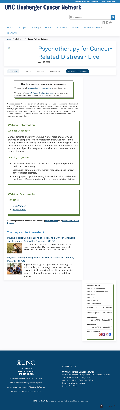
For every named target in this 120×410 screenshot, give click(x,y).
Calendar (62, 27)
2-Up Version (19, 206)
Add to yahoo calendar (103, 334)
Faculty (40, 71)
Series (48, 27)
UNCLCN (12, 33)
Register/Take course (77, 71)
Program (27, 71)
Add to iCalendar (106, 334)
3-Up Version (19, 209)
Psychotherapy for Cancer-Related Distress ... (30, 39)
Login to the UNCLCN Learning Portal (90, 1)
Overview (13, 71)
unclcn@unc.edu (77, 383)
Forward (110, 22)
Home (10, 27)
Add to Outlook (110, 334)
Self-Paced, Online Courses (40, 93)
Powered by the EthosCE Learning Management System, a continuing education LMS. (108, 406)
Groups (22, 27)
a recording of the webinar (39, 88)
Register (112, 1)
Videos (75, 27)
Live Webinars (51, 221)
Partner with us (92, 27)
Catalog (35, 27)
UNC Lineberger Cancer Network (57, 401)
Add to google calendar (100, 334)
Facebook (104, 22)
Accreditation (56, 71)
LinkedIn (107, 22)
